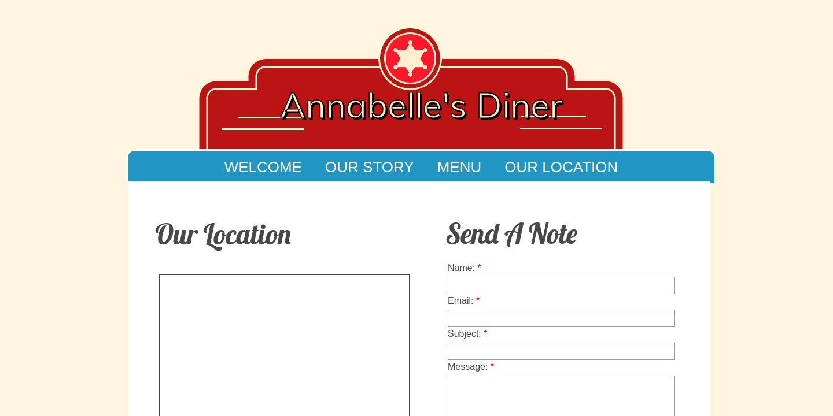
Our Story (369, 167)
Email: (464, 301)
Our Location (561, 167)
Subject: (468, 334)
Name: (464, 268)
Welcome (263, 167)
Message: (471, 367)
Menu (459, 167)
